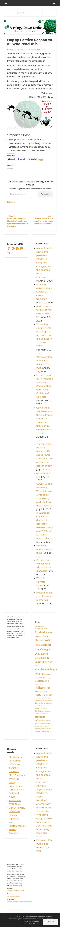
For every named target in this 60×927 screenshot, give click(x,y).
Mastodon (35, 921)
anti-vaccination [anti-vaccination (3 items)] (40, 626)
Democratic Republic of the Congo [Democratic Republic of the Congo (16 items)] (43, 644)
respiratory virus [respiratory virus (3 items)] (40, 706)
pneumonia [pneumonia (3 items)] (48, 700)
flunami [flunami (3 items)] (47, 674)
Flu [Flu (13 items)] (42, 674)
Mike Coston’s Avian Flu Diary (17, 779)
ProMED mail (16, 786)
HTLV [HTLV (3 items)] (36, 684)
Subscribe (45, 194)
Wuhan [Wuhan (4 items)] (37, 731)
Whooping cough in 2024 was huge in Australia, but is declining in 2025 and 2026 (44, 335)
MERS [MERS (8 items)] (38, 695)
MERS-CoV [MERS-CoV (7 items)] (47, 695)
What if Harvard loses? (40, 582)
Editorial (12, 202)
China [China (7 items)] (46, 636)
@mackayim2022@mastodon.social (19, 901)
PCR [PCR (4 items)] (42, 700)
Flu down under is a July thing (44, 549)
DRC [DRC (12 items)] (38, 653)
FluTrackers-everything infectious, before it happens (16, 764)
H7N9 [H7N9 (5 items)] (46, 681)
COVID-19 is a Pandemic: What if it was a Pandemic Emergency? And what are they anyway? (44, 495)
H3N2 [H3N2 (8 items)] (41, 681)
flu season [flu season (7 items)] (40, 677)
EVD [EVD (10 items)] (37, 674)
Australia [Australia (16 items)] (41, 632)
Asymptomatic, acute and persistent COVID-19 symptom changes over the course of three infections (45, 263)
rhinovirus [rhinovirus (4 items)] (38, 708)
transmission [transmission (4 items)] (39, 726)
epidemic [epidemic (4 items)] (38, 665)
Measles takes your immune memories (44, 596)
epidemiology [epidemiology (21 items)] (46, 669)
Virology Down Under (29, 916)
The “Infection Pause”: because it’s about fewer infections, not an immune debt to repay (44, 455)
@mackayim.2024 (13, 896)
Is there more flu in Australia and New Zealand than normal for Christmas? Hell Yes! (44, 386)
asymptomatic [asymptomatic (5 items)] (41, 628)
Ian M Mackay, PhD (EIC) (35, 49)
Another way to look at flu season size (43, 310)
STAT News (15, 804)
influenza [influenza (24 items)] (42, 688)
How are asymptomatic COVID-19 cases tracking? (44, 291)
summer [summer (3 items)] (47, 723)
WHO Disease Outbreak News (16, 793)
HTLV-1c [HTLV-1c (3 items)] (40, 684)
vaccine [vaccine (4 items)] (49, 728)
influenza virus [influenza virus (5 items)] (41, 692)
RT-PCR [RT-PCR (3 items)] (45, 708)
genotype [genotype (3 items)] (48, 678)
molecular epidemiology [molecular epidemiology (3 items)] (43, 698)
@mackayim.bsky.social (15, 890)
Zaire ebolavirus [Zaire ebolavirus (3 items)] (46, 731)
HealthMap (15, 800)
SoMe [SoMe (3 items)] (42, 723)
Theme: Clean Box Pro (30, 923)
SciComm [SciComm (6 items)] (39, 711)
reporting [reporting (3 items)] (49, 703)
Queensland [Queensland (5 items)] (40, 703)
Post (40, 159)
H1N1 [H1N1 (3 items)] (36, 681)
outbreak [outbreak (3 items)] (38, 700)
